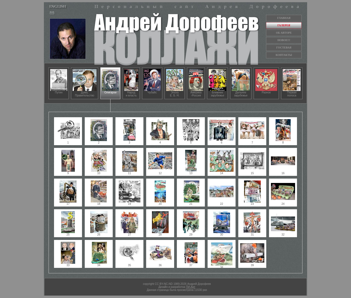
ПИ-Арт (190, 286)
